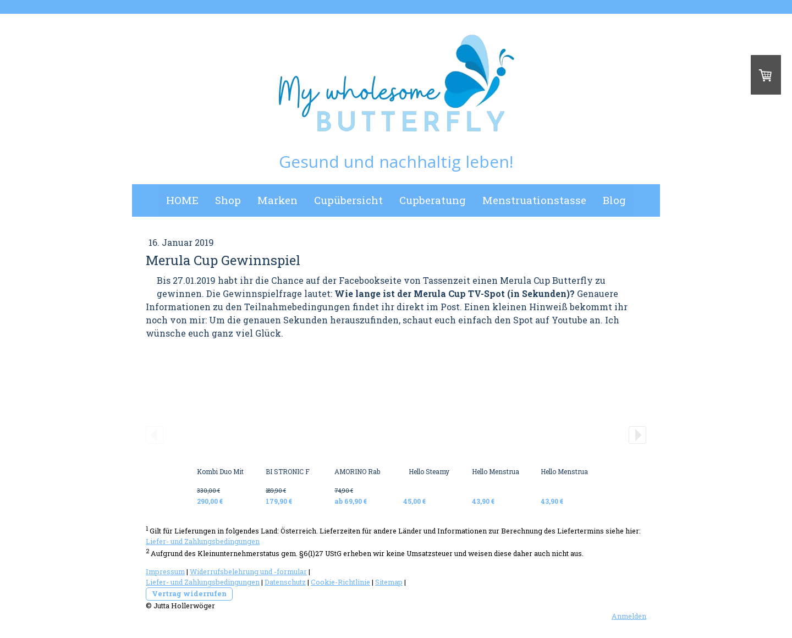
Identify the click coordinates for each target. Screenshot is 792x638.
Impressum (165, 571)
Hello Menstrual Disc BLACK (585, 471)
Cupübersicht (348, 200)
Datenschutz (285, 582)
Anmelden (629, 616)
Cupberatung (432, 200)
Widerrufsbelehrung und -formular (248, 571)
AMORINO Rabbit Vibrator (374, 471)
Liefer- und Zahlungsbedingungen (203, 541)
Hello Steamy (429, 471)
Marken (277, 200)
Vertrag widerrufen (189, 593)
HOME (182, 200)
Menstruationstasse (534, 200)
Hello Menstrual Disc (504, 471)
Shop (228, 200)
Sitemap (389, 582)
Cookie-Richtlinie (340, 582)
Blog (614, 200)
